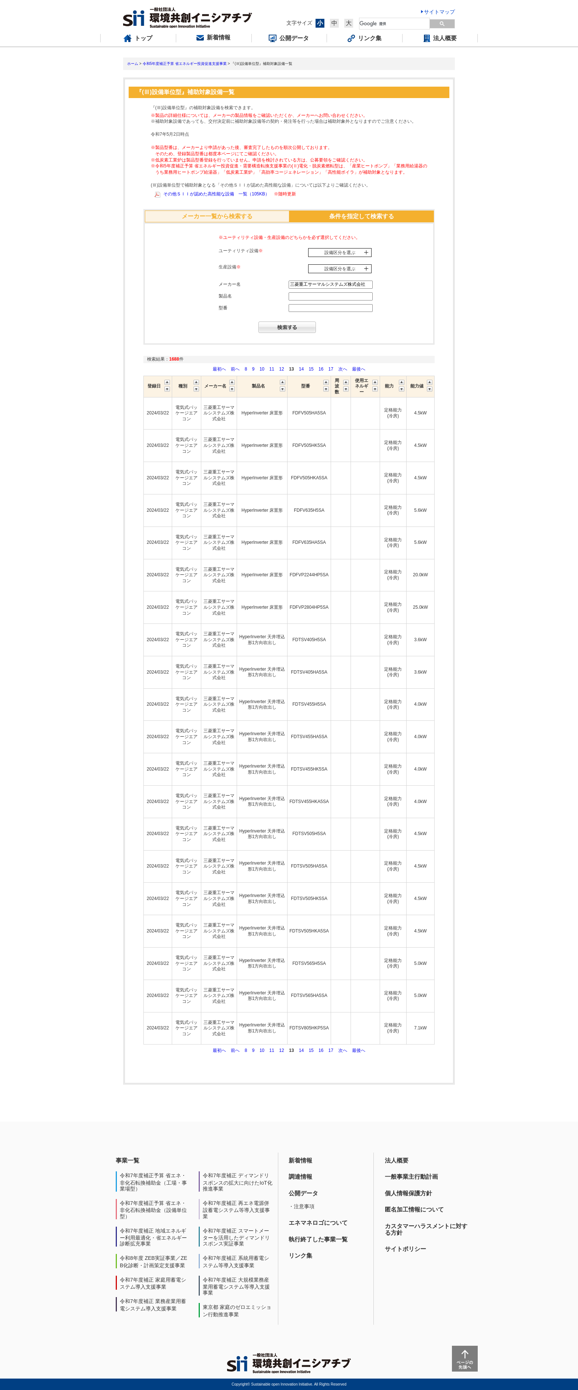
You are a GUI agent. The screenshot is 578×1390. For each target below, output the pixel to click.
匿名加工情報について (414, 1209)
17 (330, 369)
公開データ (303, 1193)
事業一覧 (127, 1160)
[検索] (394, 23)
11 (271, 369)
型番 (223, 307)
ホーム (132, 64)
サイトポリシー (405, 1249)
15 (311, 369)
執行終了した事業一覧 (318, 1239)
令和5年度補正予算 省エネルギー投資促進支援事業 (185, 64)
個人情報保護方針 (408, 1193)
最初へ (220, 369)
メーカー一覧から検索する (217, 216)
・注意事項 (301, 1206)
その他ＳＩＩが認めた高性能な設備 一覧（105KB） (216, 194)
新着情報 (300, 1160)
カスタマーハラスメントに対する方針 (426, 1229)
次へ (342, 369)
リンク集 (300, 1255)
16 (320, 369)
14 (301, 369)
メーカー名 (230, 284)
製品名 (225, 296)
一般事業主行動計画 (411, 1177)
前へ (236, 369)
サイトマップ (439, 12)
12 (281, 369)
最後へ (358, 369)
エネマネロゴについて (318, 1223)
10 (262, 369)
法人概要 (396, 1160)
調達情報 (300, 1177)
